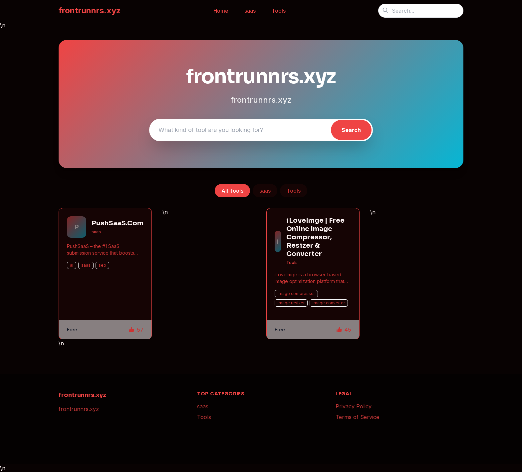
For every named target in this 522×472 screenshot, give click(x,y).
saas (250, 10)
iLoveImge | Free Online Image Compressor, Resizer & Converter (315, 237)
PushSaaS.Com (117, 223)
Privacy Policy (354, 406)
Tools (279, 10)
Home (220, 10)
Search (351, 130)
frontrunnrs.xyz (90, 10)
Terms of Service (357, 417)
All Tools (232, 190)
